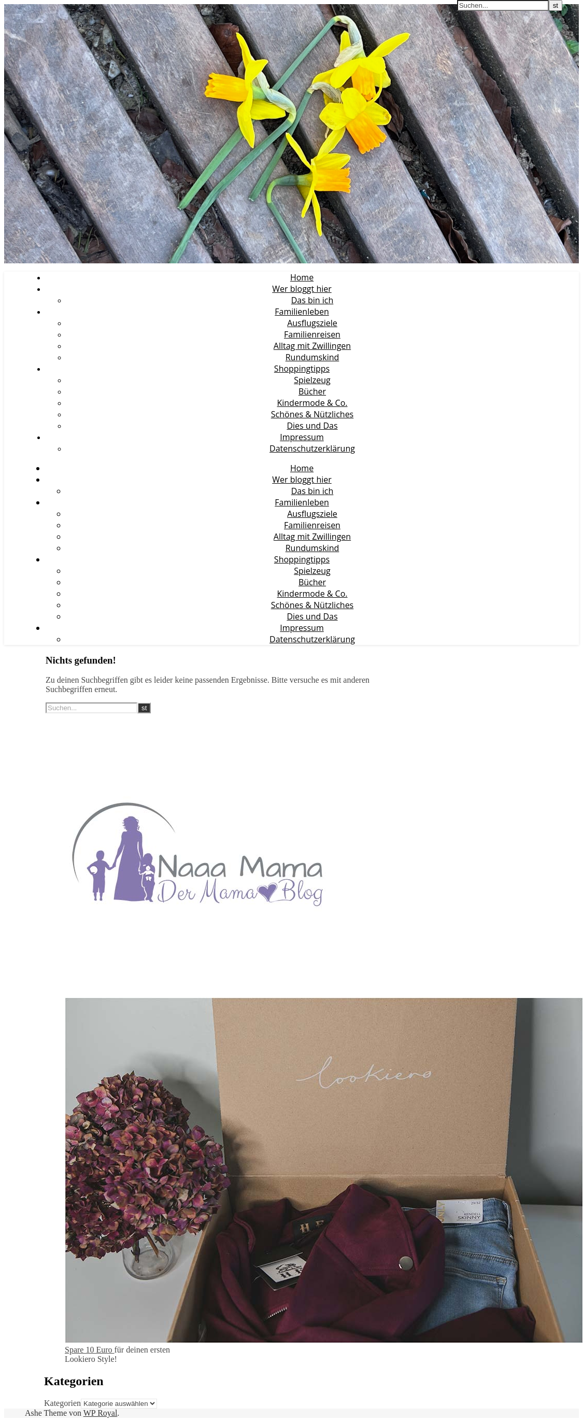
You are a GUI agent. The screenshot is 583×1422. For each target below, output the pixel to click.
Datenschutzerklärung (312, 448)
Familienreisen (312, 334)
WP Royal (100, 1413)
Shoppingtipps (302, 368)
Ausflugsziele (312, 323)
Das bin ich (312, 300)
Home (302, 277)
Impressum (301, 437)
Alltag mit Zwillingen (312, 345)
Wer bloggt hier (302, 288)
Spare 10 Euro (90, 1349)
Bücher (312, 391)
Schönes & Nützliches (312, 414)
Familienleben (302, 311)
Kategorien (62, 1403)
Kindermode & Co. (312, 403)
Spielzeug (312, 380)
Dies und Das (312, 425)
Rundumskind (312, 357)
